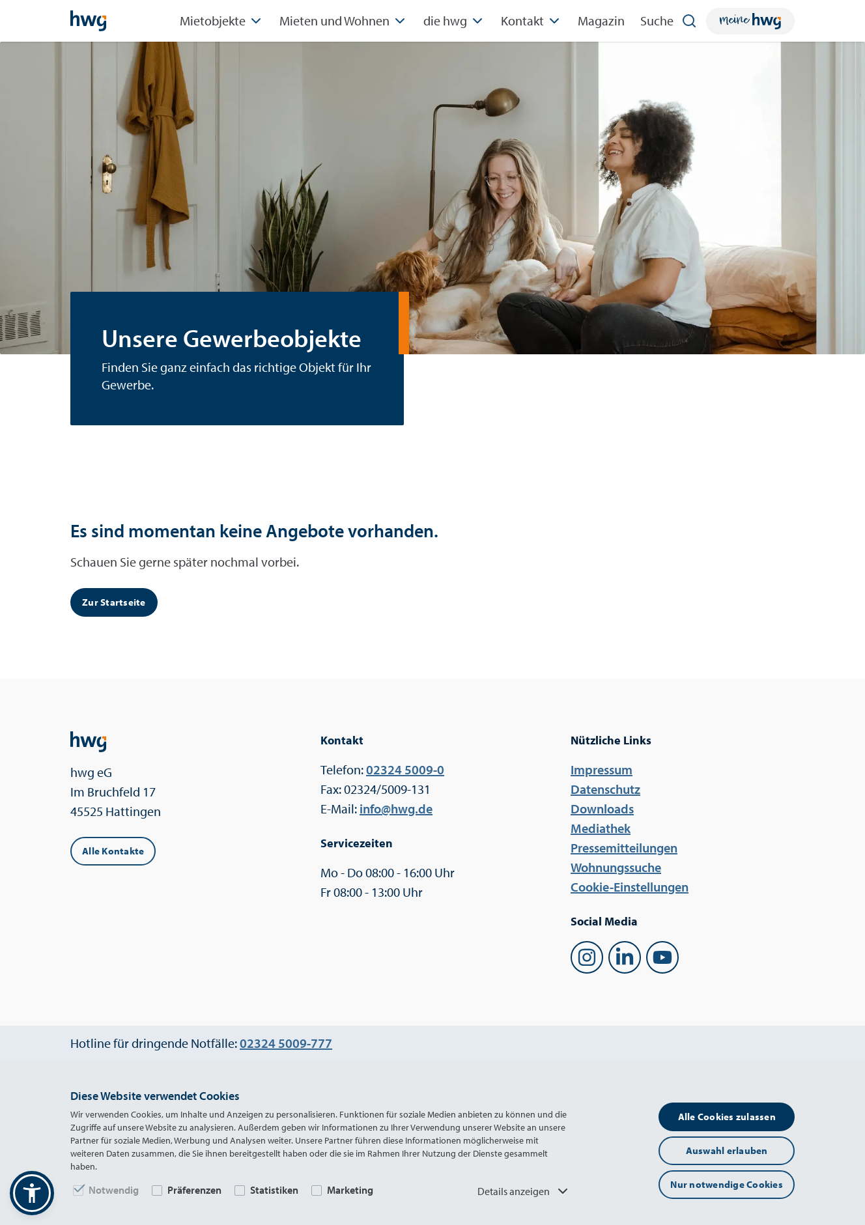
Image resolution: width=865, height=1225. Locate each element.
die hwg (454, 21)
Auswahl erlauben (727, 1150)
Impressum (601, 769)
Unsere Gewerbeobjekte (232, 338)
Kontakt (531, 21)
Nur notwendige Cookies (726, 1184)
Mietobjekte (222, 21)
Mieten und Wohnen (343, 21)
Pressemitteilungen (624, 847)
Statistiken (274, 1189)
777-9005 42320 (286, 1043)
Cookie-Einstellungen (629, 887)
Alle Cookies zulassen (727, 1116)
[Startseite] (88, 21)
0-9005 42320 (405, 769)
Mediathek (601, 828)
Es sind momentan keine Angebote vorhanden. (254, 530)
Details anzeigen (524, 1191)
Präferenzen (194, 1189)
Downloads (602, 808)
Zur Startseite (114, 602)
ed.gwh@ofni (396, 808)
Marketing (350, 1189)
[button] (32, 1193)
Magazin (601, 20)
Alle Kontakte (113, 851)
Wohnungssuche (616, 867)
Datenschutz (605, 789)
